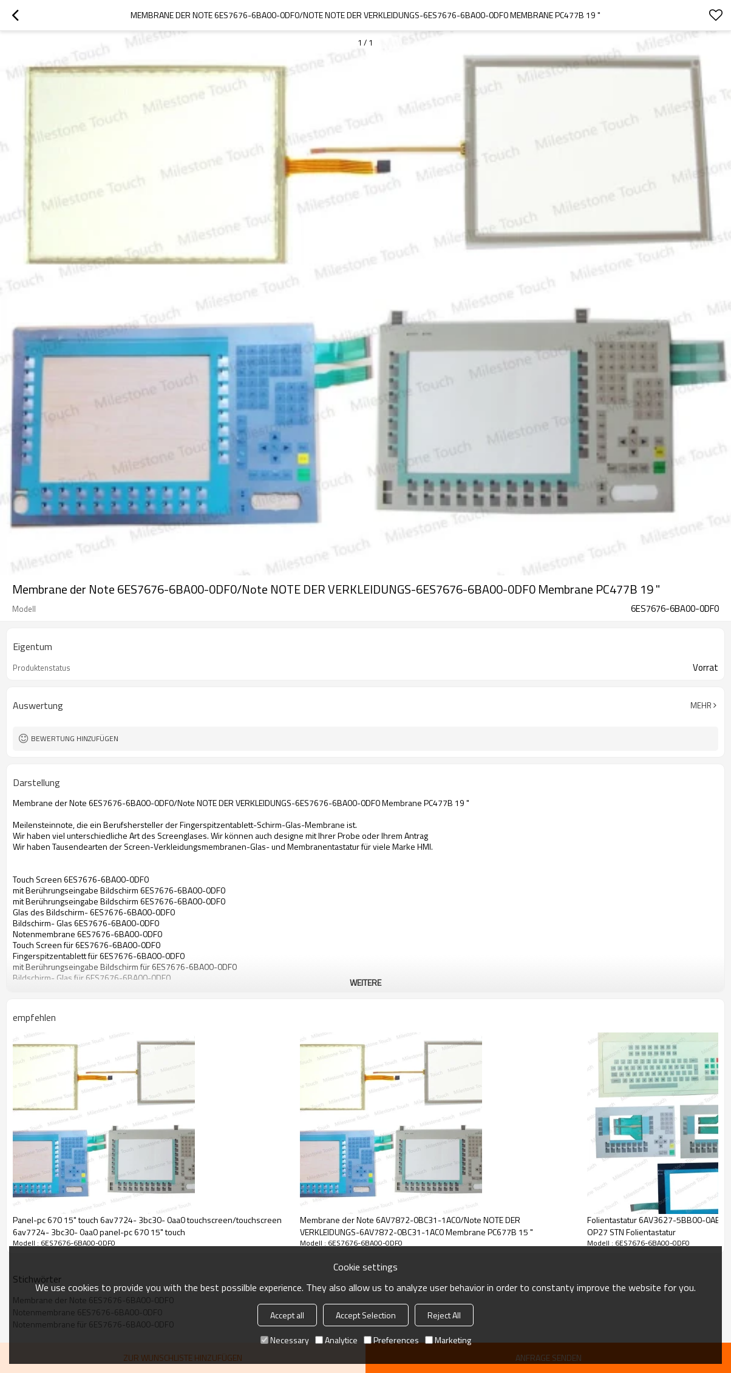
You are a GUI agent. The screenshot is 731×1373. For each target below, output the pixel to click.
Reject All (444, 1315)
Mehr (701, 705)
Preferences (391, 1340)
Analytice (336, 1340)
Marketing (448, 1340)
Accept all (287, 1315)
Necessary (284, 1340)
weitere (365, 982)
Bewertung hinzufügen (74, 738)
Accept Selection (366, 1315)
